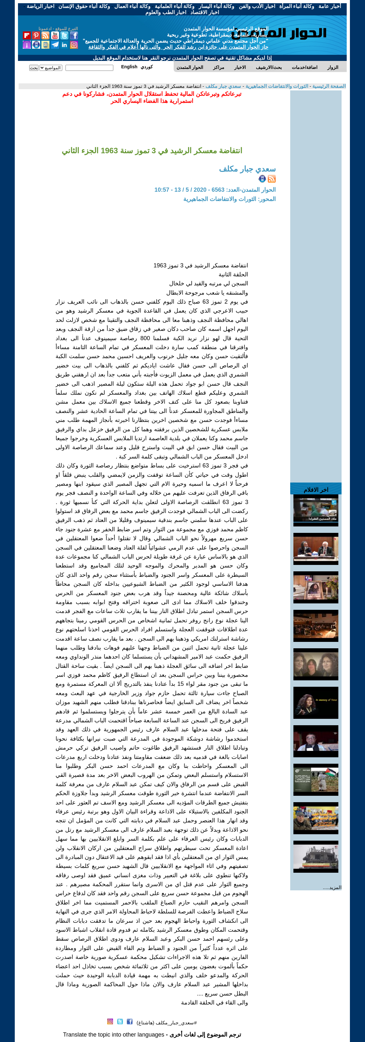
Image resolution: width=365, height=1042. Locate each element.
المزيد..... (332, 887)
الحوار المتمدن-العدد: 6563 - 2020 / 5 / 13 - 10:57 (215, 190)
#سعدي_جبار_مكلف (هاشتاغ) (167, 1022)
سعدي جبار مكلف (222, 86)
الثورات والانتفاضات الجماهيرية (276, 86)
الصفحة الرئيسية (328, 86)
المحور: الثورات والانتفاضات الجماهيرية (229, 199)
